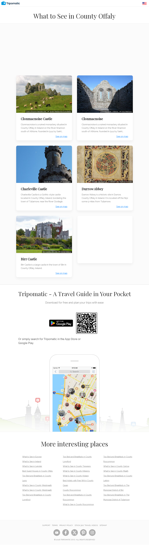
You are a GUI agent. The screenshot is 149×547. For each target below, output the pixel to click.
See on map (61, 139)
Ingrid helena (65, 254)
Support (46, 527)
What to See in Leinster (32, 468)
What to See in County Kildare (76, 478)
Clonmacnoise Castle (37, 118)
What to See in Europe (31, 459)
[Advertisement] (74, 51)
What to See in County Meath (115, 473)
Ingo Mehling (126, 111)
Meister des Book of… (99, 184)
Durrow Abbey (93, 191)
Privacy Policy (66, 527)
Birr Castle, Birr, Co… (50, 254)
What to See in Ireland (31, 464)
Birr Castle (29, 261)
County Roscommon (72, 492)
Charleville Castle (34, 191)
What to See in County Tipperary (77, 468)
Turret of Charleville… (51, 184)
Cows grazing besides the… (36, 111)
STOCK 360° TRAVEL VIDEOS (86, 527)
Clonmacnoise (92, 118)
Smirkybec (66, 184)
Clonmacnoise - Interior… (109, 111)
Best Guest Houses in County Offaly (37, 473)
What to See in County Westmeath (37, 487)
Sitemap (103, 527)
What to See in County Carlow (116, 468)
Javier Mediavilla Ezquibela (60, 111)
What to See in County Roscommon (78, 507)
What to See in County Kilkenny (76, 473)
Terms (55, 527)
